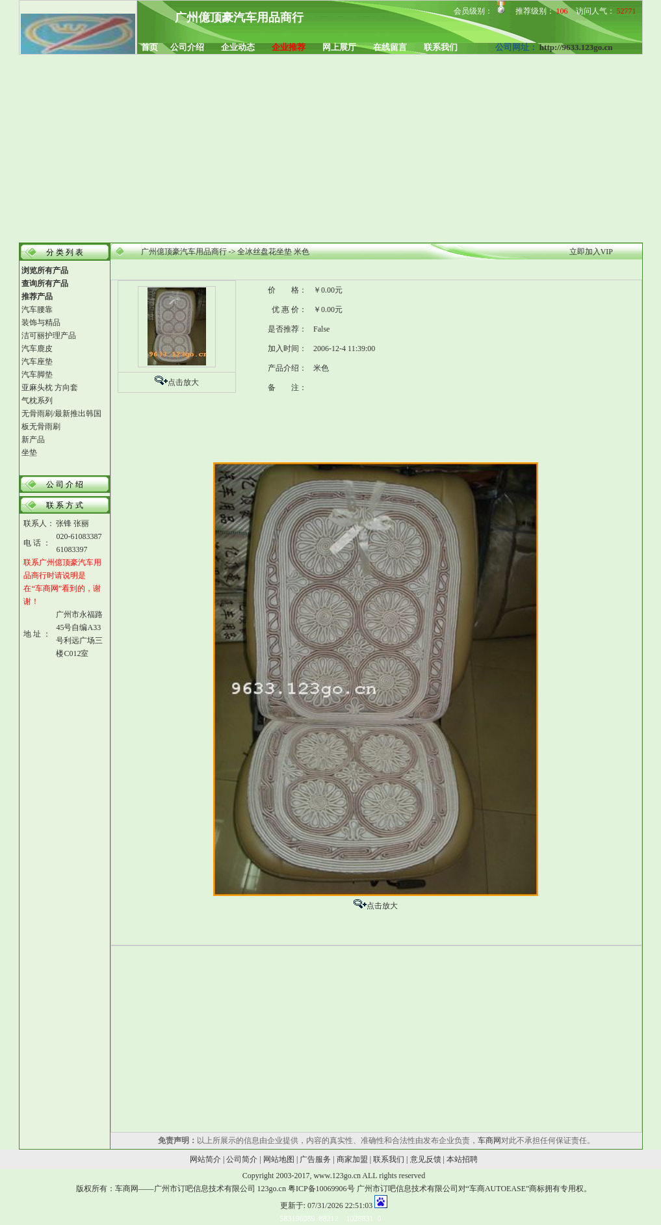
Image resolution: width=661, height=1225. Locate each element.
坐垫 (29, 452)
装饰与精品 (40, 322)
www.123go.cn (337, 1175)
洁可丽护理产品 (48, 335)
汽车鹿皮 (37, 348)
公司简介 (241, 1159)
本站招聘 (462, 1159)
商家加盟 (352, 1159)
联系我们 (388, 1159)
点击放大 (183, 382)
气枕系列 (37, 400)
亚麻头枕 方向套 (49, 387)
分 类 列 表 (64, 252)
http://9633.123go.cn (576, 47)
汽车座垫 (37, 361)
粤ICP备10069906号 (321, 1188)
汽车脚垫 (37, 374)
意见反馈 (425, 1159)
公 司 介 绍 (64, 484)
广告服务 (315, 1159)
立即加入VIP (591, 251)
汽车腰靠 (37, 309)
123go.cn (271, 1188)
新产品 (33, 439)
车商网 (489, 1140)
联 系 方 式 (64, 505)
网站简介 (205, 1159)
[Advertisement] (330, 150)
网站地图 (278, 1159)
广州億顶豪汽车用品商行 (184, 251)
